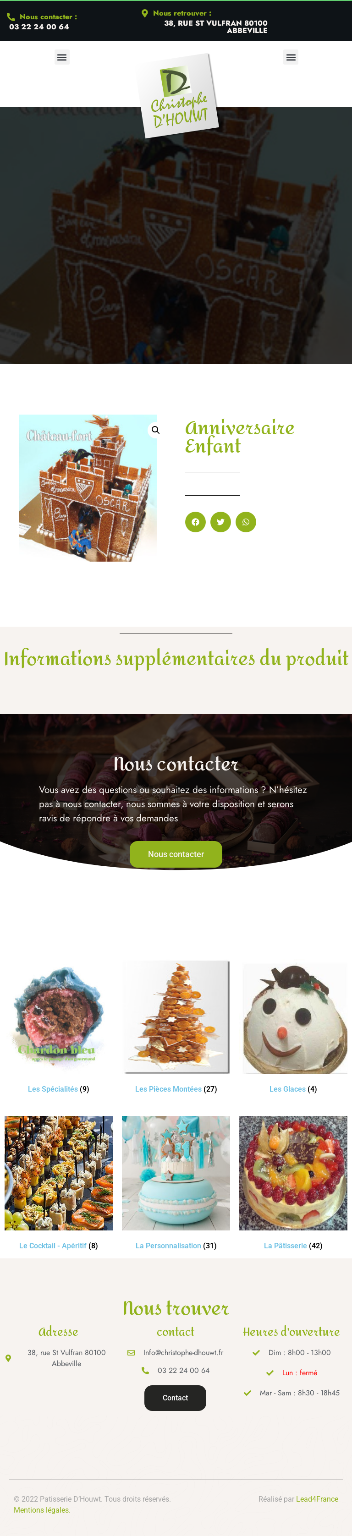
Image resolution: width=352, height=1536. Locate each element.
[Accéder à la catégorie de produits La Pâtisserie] (293, 1185)
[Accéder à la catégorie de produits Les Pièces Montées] (176, 1028)
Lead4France (317, 1499)
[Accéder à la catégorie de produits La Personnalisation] (176, 1185)
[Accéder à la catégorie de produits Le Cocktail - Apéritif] (59, 1185)
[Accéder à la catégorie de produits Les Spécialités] (59, 1028)
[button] (62, 57)
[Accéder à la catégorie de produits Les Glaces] (293, 1028)
